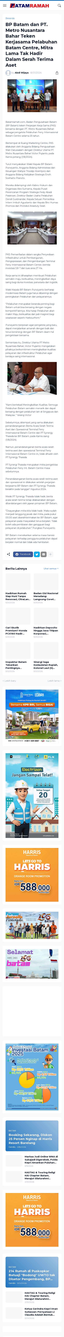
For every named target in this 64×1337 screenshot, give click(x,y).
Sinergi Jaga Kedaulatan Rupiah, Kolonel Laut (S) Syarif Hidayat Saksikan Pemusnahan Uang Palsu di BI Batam (46, 665)
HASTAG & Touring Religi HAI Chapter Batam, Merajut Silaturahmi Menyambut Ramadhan (40, 1175)
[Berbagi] (55, 72)
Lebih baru (10, 680)
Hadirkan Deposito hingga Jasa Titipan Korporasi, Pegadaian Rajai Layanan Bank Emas (46, 630)
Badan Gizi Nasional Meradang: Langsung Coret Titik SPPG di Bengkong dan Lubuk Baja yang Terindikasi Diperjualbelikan (46, 596)
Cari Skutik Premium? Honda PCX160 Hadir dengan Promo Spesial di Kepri (16, 630)
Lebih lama (54, 680)
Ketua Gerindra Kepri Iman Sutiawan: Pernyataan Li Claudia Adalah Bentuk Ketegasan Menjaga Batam (41, 1311)
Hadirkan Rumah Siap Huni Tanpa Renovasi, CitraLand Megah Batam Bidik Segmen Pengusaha (18, 596)
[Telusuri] (59, 5)
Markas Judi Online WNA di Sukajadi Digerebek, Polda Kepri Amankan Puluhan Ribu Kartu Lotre (41, 1159)
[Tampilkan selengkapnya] (50, 554)
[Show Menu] (5, 5)
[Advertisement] (31, 1011)
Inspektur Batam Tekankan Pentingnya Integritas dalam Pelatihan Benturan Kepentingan (17, 665)
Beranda (10, 18)
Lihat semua (50, 568)
